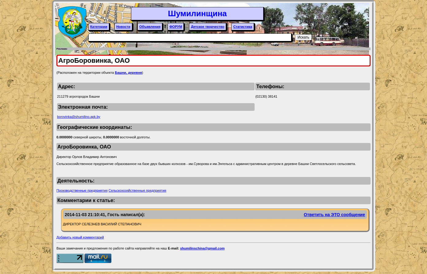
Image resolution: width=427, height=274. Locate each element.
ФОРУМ (175, 26)
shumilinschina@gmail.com (202, 248)
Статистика (242, 26)
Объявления (149, 26)
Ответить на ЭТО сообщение (334, 214)
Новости (123, 26)
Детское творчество (207, 26)
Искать (303, 37)
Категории (98, 26)
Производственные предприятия (82, 190)
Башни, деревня (128, 72)
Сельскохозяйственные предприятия (137, 190)
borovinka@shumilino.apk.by (78, 116)
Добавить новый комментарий (80, 237)
